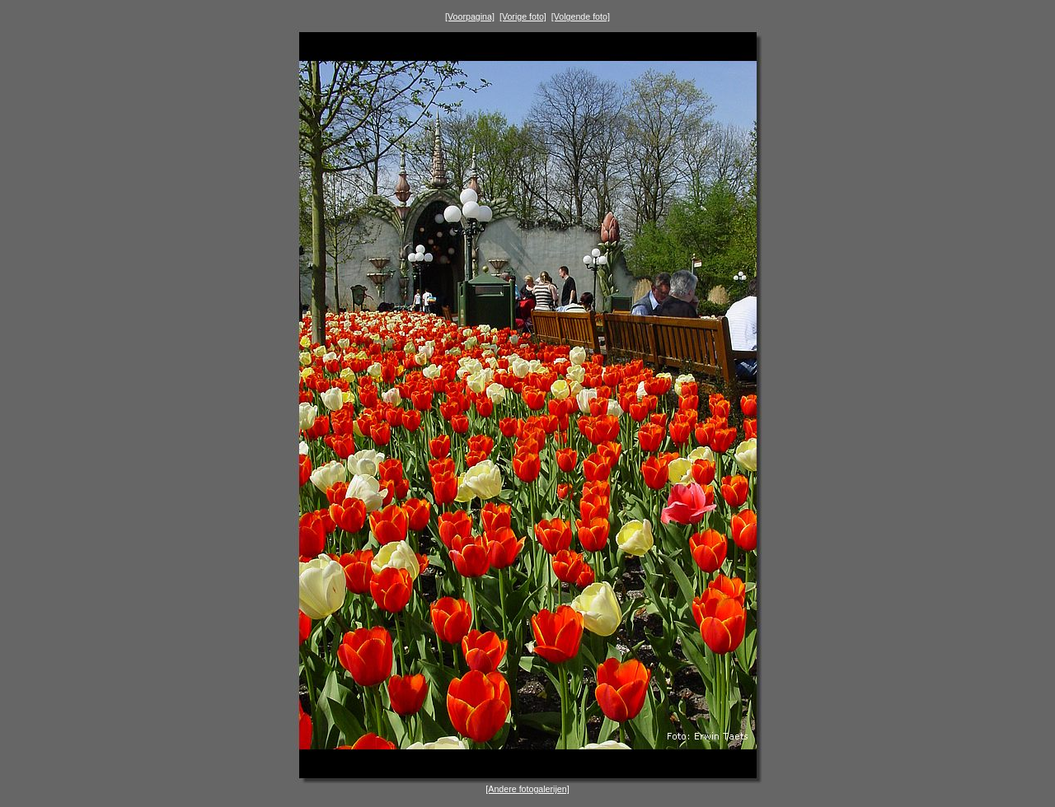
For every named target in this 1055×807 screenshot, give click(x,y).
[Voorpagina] (470, 16)
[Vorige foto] (522, 16)
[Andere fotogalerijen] (527, 789)
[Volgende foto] (580, 16)
